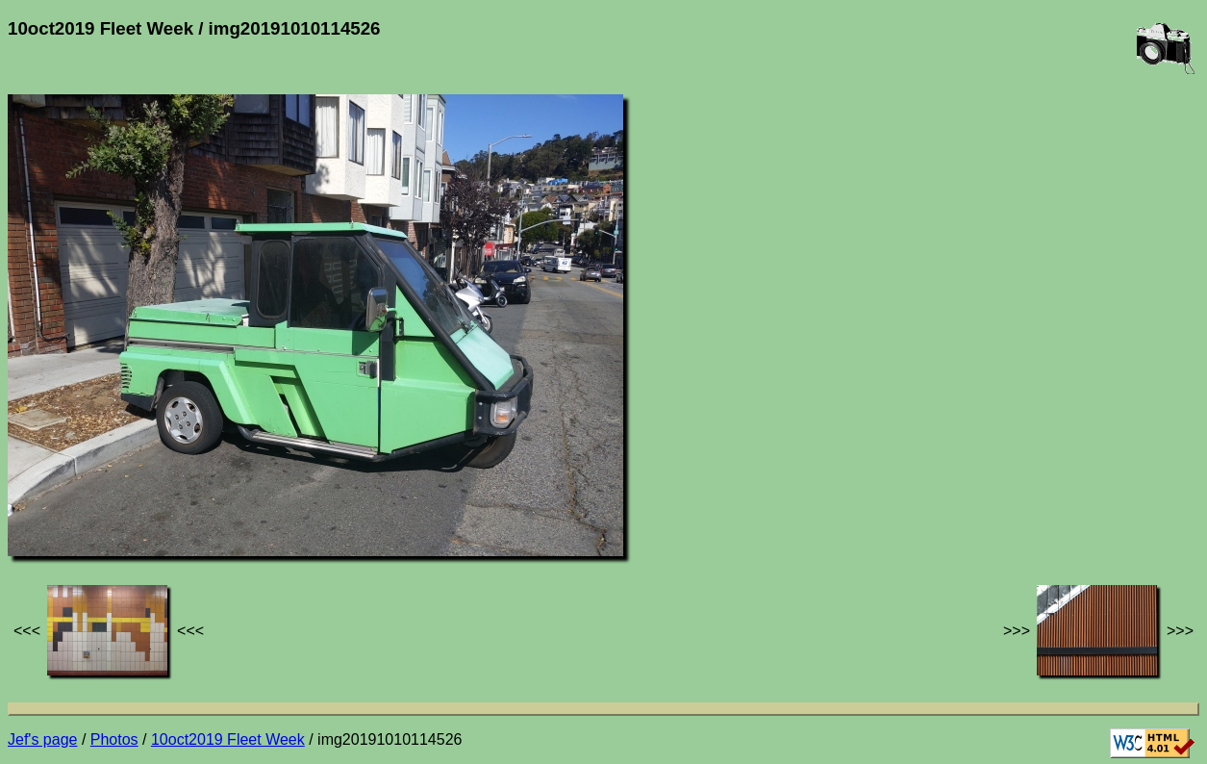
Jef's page (42, 739)
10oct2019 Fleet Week (228, 739)
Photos (114, 739)
